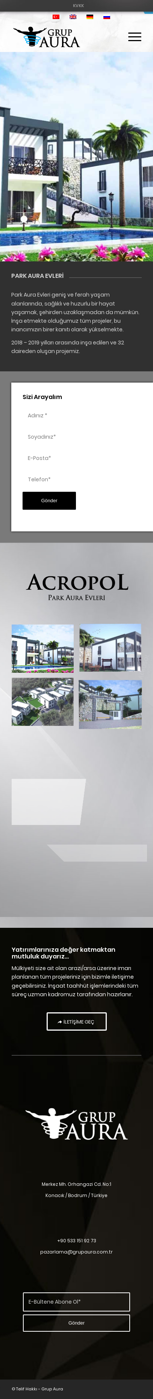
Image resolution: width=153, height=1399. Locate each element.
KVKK (78, 6)
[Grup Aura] (64, 37)
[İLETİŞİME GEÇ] (77, 1021)
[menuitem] (78, 5)
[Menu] (131, 37)
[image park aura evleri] (45, 651)
